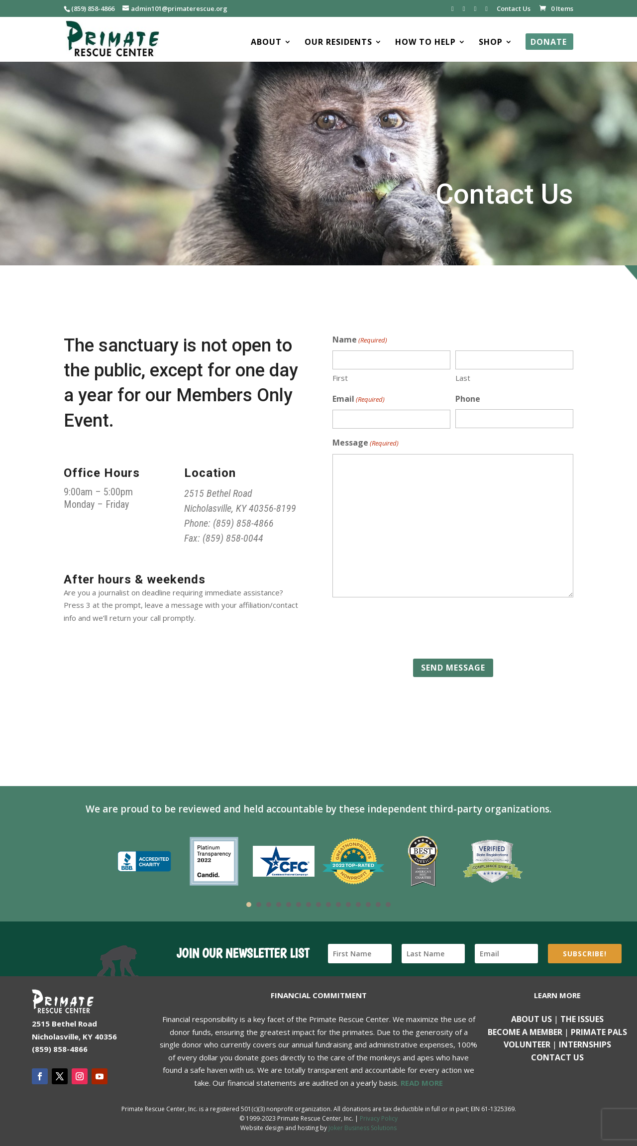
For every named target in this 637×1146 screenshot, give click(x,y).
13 (368, 904)
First (340, 378)
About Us (531, 1019)
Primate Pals (599, 1032)
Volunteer (527, 1044)
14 (378, 904)
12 (358, 904)
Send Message (453, 667)
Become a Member (525, 1032)
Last (462, 378)
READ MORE (422, 1083)
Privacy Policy (379, 1118)
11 (348, 904)
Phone (467, 398)
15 (388, 904)
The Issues (582, 1019)
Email (358, 399)
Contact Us (514, 9)
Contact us (557, 1057)
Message (365, 443)
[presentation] (408, 628)
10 (338, 904)
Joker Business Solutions (362, 1128)
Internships (585, 1044)
